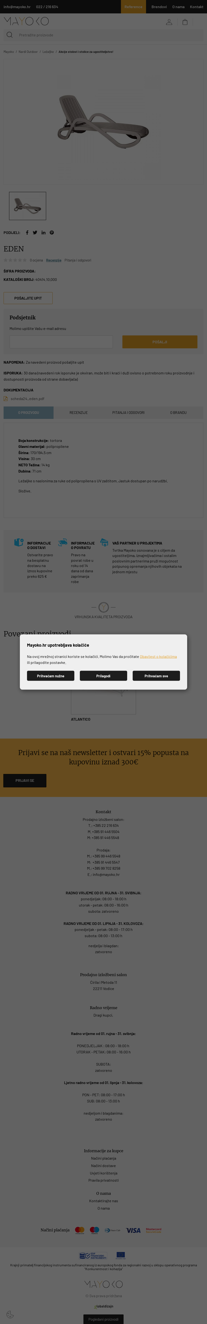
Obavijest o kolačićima (158, 656)
